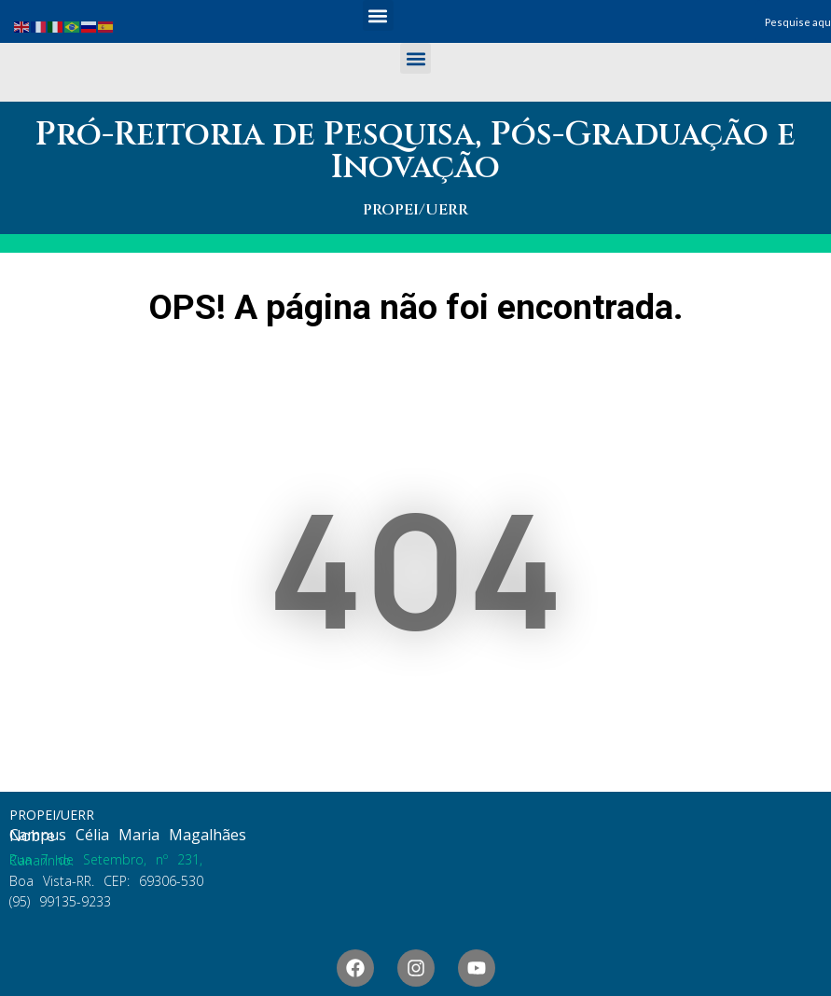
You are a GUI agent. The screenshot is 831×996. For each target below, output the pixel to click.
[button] (378, 15)
